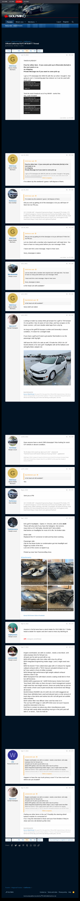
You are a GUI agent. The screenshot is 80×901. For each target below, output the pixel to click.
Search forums (18, 26)
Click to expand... (47, 178)
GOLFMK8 (4, 1)
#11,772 (71, 623)
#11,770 (71, 490)
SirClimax (12, 448)
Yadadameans (13, 529)
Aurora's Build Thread (29, 394)
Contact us (43, 892)
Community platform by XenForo (40, 896)
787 (35, 51)
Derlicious (12, 201)
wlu (12, 762)
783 (19, 51)
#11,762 (71, 155)
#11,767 (71, 315)
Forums (9, 22)
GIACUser (12, 66)
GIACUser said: (29, 161)
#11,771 (71, 518)
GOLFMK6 (19, 1)
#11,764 (71, 227)
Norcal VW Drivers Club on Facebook (34, 615)
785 (27, 51)
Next (39, 51)
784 (23, 51)
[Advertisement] (40, 34)
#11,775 (71, 788)
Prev (9, 51)
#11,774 (71, 751)
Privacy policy (63, 892)
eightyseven (12, 635)
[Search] (73, 22)
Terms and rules (52, 892)
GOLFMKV (26, 1)
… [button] (15, 51)
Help (69, 892)
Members (31, 22)
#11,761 (71, 55)
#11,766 (71, 294)
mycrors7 (12, 326)
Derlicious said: (29, 233)
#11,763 (71, 190)
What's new (19, 22)
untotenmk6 (12, 658)
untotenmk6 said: (30, 757)
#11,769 (71, 469)
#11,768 (71, 437)
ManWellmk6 (12, 274)
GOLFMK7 (11, 1)
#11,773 (71, 647)
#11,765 (71, 263)
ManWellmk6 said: (30, 300)
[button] (25, 22)
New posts (8, 26)
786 (31, 51)
